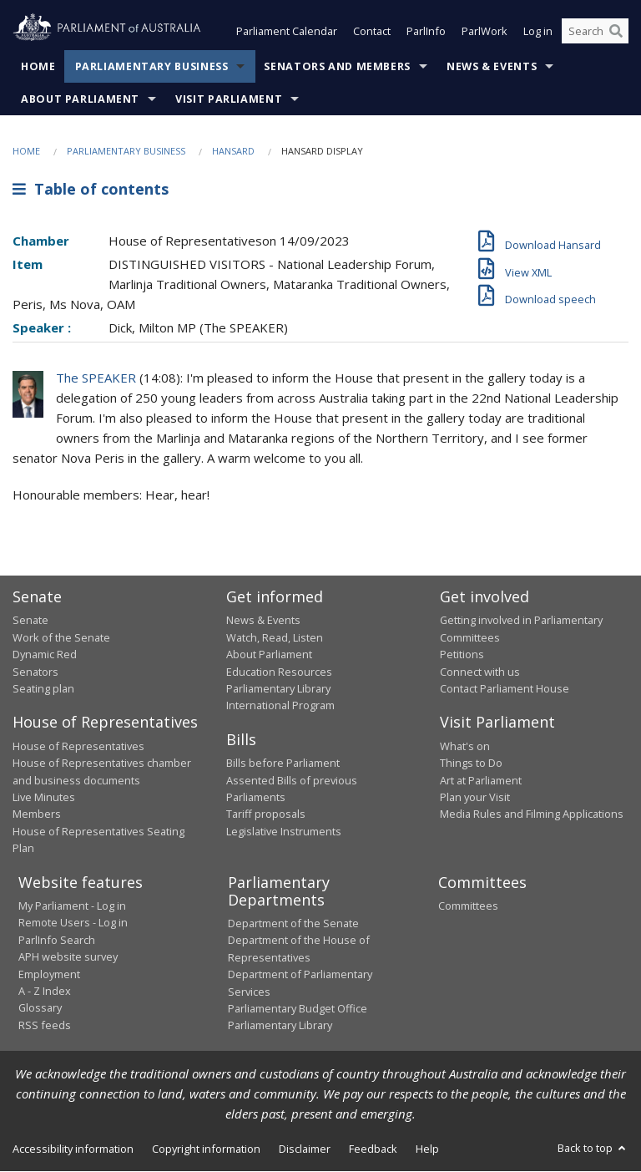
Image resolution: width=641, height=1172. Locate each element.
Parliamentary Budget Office (297, 1008)
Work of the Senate (61, 637)
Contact (372, 31)
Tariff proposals (265, 814)
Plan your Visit (475, 796)
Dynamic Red (45, 654)
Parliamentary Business (152, 66)
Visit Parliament (228, 99)
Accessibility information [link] (73, 1148)
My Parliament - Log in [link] (72, 906)
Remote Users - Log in (73, 923)
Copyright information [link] (206, 1148)
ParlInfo (426, 31)
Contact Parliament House (504, 688)
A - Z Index (44, 990)
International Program (280, 705)
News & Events (492, 66)
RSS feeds (44, 1024)
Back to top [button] (593, 1147)
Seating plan (43, 688)
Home (38, 66)
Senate (30, 620)
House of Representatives (78, 745)
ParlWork (484, 31)
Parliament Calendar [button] (286, 31)
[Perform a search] (615, 31)
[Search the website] (595, 31)
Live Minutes (44, 796)
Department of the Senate (293, 923)
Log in (538, 31)
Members (37, 814)
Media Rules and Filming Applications (531, 814)
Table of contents (91, 190)
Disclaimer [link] (305, 1148)
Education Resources (279, 671)
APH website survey (68, 957)
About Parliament (80, 99)
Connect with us (480, 671)
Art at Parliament (481, 780)
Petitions (462, 654)
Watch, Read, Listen (274, 637)
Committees (468, 906)
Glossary (40, 1008)
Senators (35, 671)
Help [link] (427, 1148)
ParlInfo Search (56, 939)
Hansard (233, 151)
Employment (49, 974)
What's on (465, 745)
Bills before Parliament (283, 763)
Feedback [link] (373, 1148)
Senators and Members (337, 66)
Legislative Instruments (283, 831)
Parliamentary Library (278, 688)
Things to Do (471, 763)
